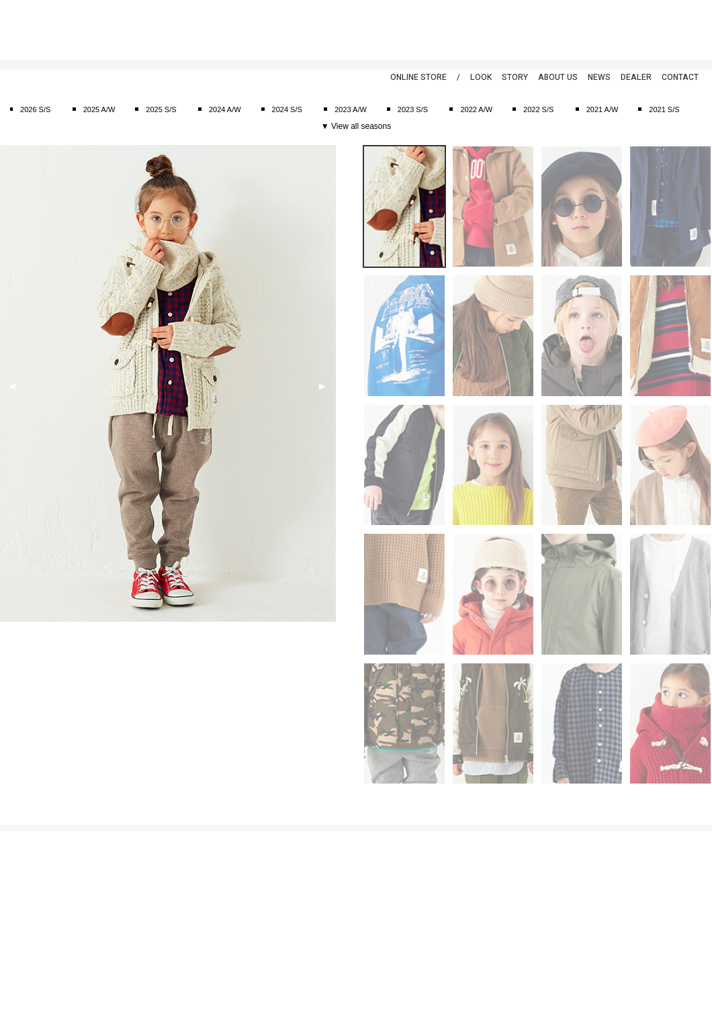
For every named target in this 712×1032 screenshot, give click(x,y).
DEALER (636, 77)
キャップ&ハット (150, 937)
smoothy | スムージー (77, 29)
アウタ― (137, 909)
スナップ (311, 909)
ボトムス (137, 923)
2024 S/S (287, 109)
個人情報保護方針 (29, 881)
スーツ (133, 867)
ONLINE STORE (418, 77)
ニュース (311, 881)
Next (322, 386)
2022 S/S (538, 109)
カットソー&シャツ (154, 881)
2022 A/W (476, 109)
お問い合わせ (22, 923)
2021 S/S (664, 109)
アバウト (311, 867)
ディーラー (314, 923)
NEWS (599, 77)
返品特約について (29, 909)
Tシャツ (135, 895)
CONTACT (680, 77)
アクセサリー (144, 980)
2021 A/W (602, 109)
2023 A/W (351, 109)
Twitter (662, 27)
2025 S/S (161, 109)
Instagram (688, 27)
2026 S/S (35, 109)
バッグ (133, 951)
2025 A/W (99, 109)
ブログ (307, 895)
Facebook (635, 27)
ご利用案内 (18, 867)
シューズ (137, 965)
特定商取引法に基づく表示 (44, 895)
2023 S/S (413, 109)
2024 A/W (225, 109)
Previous (12, 386)
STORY (515, 77)
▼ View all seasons (356, 126)
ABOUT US (558, 77)
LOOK (481, 77)
